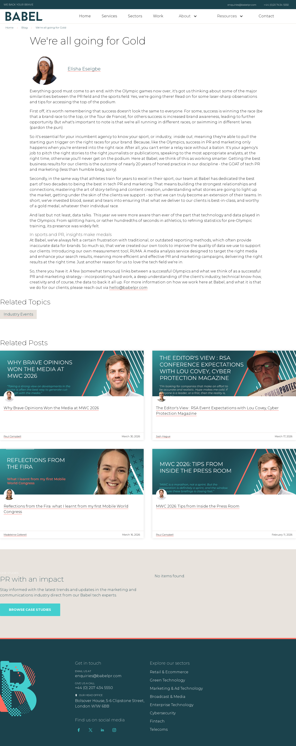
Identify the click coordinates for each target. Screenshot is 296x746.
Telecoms (159, 729)
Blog (24, 27)
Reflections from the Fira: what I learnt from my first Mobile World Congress (66, 509)
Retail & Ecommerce (169, 672)
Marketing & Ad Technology (176, 688)
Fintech (157, 721)
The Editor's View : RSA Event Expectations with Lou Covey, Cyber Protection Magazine (217, 411)
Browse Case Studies (30, 610)
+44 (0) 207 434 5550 (94, 688)
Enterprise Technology (171, 705)
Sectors (135, 16)
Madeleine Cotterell (15, 534)
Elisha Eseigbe (84, 69)
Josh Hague (163, 436)
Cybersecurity (163, 713)
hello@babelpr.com (128, 287)
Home (85, 16)
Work (158, 16)
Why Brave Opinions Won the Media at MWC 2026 (51, 408)
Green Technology (167, 680)
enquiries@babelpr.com (242, 4)
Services (109, 16)
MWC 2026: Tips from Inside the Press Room (197, 506)
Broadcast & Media (167, 696)
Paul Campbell (12, 436)
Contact (266, 16)
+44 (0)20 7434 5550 (276, 4)
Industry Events (18, 314)
